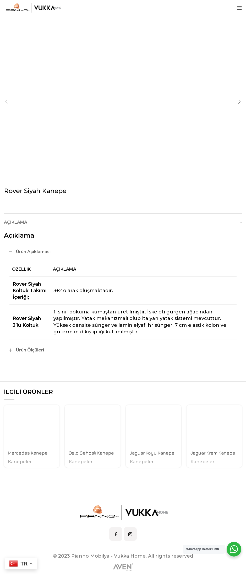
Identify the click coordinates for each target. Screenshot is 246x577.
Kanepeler (20, 461)
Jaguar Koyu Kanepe (152, 453)
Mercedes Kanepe (28, 453)
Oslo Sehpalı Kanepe (91, 453)
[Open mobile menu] (239, 8)
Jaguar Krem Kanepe (212, 453)
